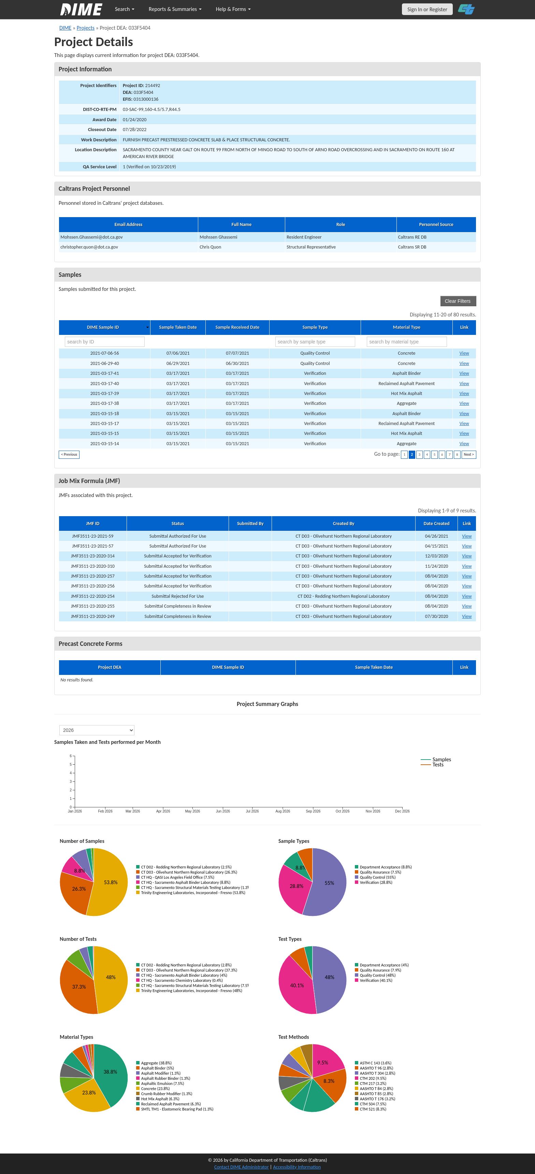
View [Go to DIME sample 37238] (464, 353)
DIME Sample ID (103, 327)
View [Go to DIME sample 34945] (464, 393)
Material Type (406, 327)
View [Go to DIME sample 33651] (464, 444)
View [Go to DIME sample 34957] (464, 383)
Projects (86, 28)
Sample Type (315, 327)
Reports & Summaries (175, 9)
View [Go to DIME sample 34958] (464, 373)
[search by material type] (407, 342)
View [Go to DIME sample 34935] (464, 403)
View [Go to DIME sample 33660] (464, 433)
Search (124, 9)
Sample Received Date (238, 327)
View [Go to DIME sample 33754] (464, 413)
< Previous (69, 454)
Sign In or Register (427, 9)
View (467, 536)
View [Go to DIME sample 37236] (464, 363)
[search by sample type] (315, 342)
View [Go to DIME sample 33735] (464, 423)
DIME (65, 28)
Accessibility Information (297, 1167)
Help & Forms (233, 9)
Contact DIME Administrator (241, 1167)
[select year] (96, 730)
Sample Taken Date (178, 327)
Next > (469, 454)
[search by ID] (105, 342)
